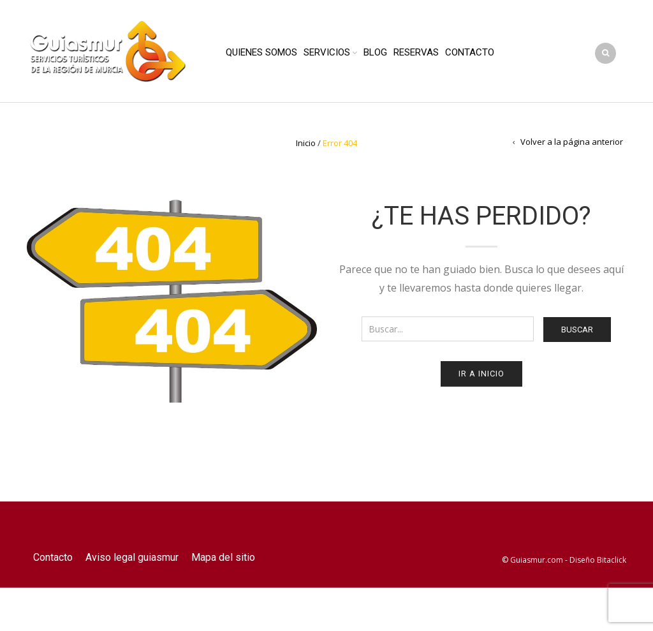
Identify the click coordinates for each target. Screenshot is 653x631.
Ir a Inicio (481, 373)
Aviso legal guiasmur (132, 557)
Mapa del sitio (223, 557)
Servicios (327, 52)
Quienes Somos (261, 52)
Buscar (577, 329)
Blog (375, 52)
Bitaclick (611, 559)
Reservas (416, 52)
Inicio (306, 143)
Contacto (469, 52)
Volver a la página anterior (571, 141)
